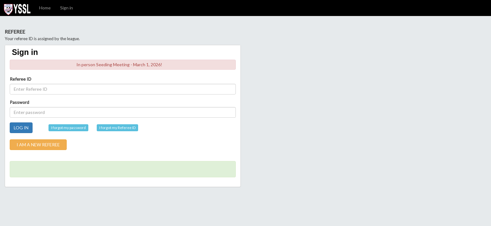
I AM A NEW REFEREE (38, 144)
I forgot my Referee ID (117, 127)
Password (19, 102)
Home (45, 7)
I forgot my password (68, 127)
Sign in (66, 7)
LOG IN (21, 127)
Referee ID (20, 79)
